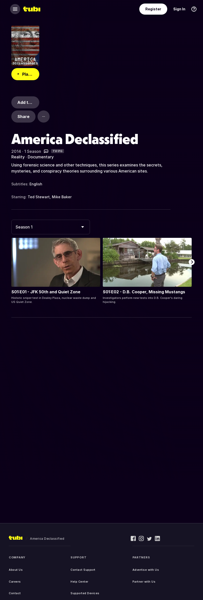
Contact (15, 593)
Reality (18, 156)
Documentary (41, 156)
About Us (16, 570)
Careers (15, 581)
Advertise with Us (145, 570)
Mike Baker (62, 197)
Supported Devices (85, 593)
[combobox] (51, 227)
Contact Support (83, 570)
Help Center (79, 581)
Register (153, 9)
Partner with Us (144, 581)
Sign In (179, 9)
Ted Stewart (39, 197)
